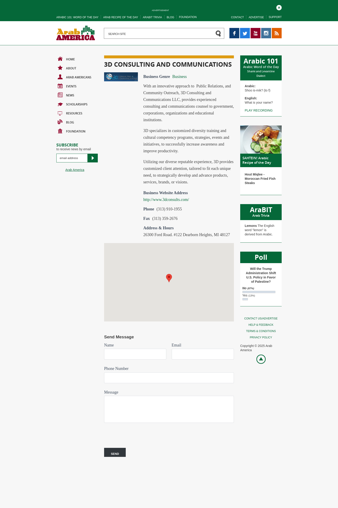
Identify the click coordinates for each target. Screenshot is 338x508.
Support (275, 17)
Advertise (256, 17)
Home (66, 59)
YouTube (255, 30)
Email (176, 345)
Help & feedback (261, 324)
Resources (70, 113)
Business (179, 76)
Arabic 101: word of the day (77, 17)
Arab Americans (74, 77)
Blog (170, 17)
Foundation (187, 17)
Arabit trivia (152, 17)
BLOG (66, 122)
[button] (169, 278)
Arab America (74, 170)
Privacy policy (261, 337)
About (67, 68)
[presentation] (138, 433)
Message (111, 392)
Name (109, 345)
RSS (275, 30)
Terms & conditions (261, 331)
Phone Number (116, 368)
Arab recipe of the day (120, 17)
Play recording (259, 110)
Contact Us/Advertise (261, 318)
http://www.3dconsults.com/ (166, 199)
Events (67, 86)
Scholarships (72, 104)
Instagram (266, 30)
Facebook (234, 30)
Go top (258, 359)
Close (279, 7)
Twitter (244, 30)
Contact (237, 17)
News (66, 95)
